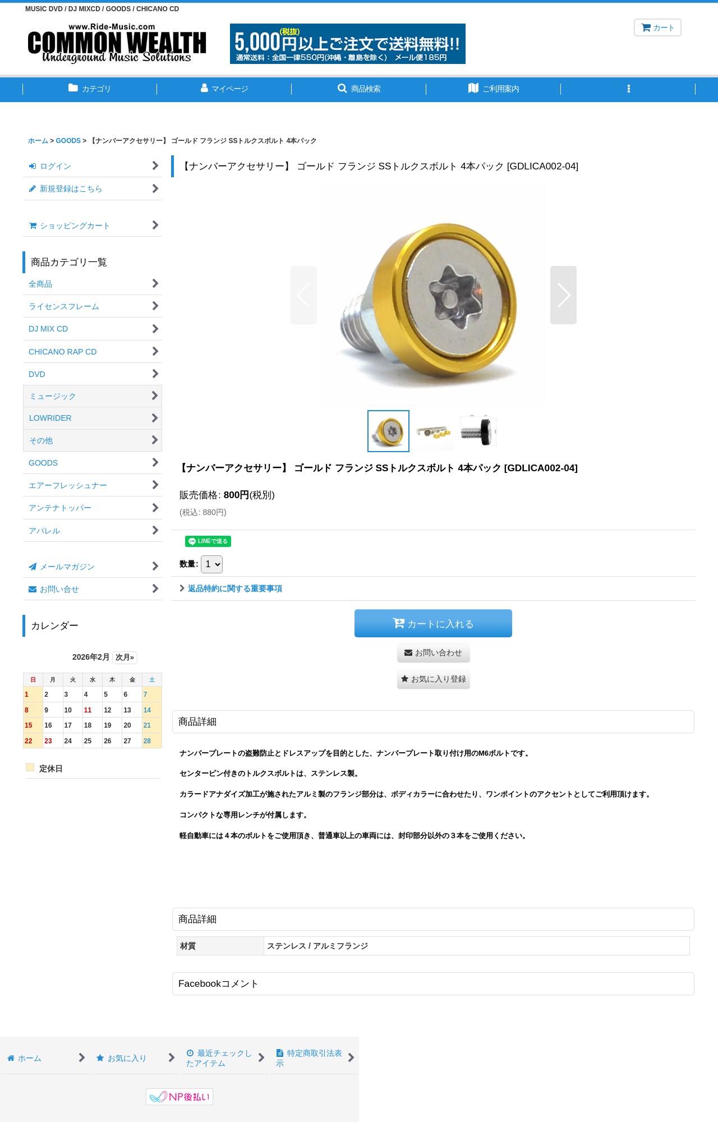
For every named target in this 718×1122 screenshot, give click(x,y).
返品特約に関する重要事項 (231, 588)
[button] (359, 89)
